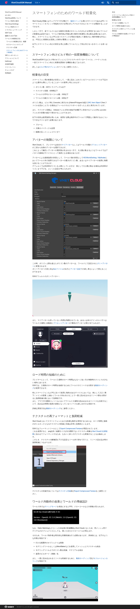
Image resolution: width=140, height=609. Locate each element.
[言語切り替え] (108, 2)
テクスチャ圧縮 (65, 491)
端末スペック (75, 21)
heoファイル (58, 269)
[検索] (123, 3)
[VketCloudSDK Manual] (6, 2)
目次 (113, 12)
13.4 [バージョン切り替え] (36, 3)
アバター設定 (75, 269)
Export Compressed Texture (71, 428)
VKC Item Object (94, 103)
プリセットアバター (99, 145)
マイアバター (67, 145)
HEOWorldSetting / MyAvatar (94, 158)
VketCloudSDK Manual (13, 12)
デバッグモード (51, 507)
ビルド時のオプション (48, 67)
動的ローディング (53, 408)
